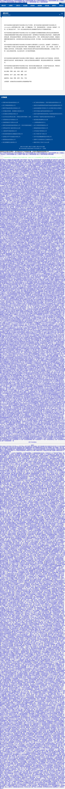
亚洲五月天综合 (16, 168)
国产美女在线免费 (29, 264)
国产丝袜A (18, 689)
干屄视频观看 (46, 652)
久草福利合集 (10, 552)
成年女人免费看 (37, 218)
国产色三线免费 (23, 184)
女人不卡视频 (45, 356)
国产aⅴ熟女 (51, 489)
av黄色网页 (7, 705)
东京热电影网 (7, 383)
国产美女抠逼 (44, 624)
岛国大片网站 (27, 161)
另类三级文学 (59, 495)
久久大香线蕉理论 (39, 203)
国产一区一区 (29, 371)
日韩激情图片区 (30, 374)
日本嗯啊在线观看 (28, 783)
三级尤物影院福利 (5, 363)
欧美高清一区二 (19, 352)
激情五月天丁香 (15, 510)
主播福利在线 (8, 754)
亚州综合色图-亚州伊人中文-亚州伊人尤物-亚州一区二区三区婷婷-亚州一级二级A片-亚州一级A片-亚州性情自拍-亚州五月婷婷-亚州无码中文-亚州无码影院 (32, 434)
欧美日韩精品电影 (49, 499)
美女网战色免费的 (38, 519)
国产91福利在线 (51, 762)
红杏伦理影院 (4, 527)
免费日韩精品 (57, 314)
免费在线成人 (41, 192)
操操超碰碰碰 (39, 255)
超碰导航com (30, 523)
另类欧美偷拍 (6, 751)
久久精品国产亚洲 (9, 508)
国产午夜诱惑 (30, 514)
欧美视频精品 (26, 754)
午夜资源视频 (31, 594)
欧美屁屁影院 (45, 310)
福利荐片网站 (10, 587)
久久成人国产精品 (46, 293)
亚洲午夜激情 (6, 324)
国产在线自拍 (52, 217)
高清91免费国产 (27, 381)
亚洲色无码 (3, 603)
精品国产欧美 (52, 574)
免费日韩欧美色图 (47, 179)
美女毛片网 (59, 743)
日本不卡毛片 (32, 325)
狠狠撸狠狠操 (54, 394)
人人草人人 (14, 659)
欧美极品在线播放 (15, 320)
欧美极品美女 (21, 267)
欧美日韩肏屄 (8, 397)
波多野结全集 (31, 253)
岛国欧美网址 (25, 200)
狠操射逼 (31, 476)
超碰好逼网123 (16, 631)
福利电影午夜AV (37, 381)
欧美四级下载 (17, 420)
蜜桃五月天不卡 (16, 481)
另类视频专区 (56, 785)
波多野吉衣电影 (47, 530)
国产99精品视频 (57, 383)
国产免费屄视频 (10, 423)
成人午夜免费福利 (58, 530)
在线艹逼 (30, 541)
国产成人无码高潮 (33, 160)
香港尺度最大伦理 (5, 616)
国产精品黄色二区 (38, 605)
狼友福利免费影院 (27, 191)
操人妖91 (13, 586)
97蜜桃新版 (58, 665)
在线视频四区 (44, 195)
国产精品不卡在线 (14, 614)
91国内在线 (32, 639)
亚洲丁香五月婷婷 (43, 484)
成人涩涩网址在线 (31, 622)
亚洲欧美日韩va (19, 597)
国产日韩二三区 (45, 252)
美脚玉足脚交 (47, 735)
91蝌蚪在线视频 (49, 233)
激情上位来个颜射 (13, 694)
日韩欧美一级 (42, 622)
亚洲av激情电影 (8, 557)
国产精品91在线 (57, 230)
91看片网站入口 (38, 556)
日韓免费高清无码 (9, 223)
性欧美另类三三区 (46, 715)
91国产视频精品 (14, 173)
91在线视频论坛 (58, 312)
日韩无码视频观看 (58, 734)
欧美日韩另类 (40, 297)
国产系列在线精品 (33, 426)
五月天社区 (22, 678)
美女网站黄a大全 (19, 362)
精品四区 (3, 764)
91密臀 (45, 608)
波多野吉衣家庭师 (9, 670)
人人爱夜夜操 (53, 589)
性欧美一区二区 (5, 538)
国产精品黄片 (39, 210)
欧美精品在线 (32, 259)
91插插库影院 (48, 533)
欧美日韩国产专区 (38, 464)
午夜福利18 (8, 517)
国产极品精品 (38, 378)
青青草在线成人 (47, 572)
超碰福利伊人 (25, 177)
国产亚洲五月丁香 (23, 268)
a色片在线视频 (53, 348)
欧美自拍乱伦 (59, 654)
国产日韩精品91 (35, 356)
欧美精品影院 (58, 180)
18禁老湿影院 (47, 593)
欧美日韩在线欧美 (9, 312)
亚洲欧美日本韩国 (49, 563)
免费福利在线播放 (44, 184)
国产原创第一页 (18, 542)
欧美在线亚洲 (57, 648)
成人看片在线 (53, 426)
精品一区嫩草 (57, 364)
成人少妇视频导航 (11, 196)
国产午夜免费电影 (28, 521)
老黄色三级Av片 (31, 770)
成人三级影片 (60, 708)
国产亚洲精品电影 (53, 259)
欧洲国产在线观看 (47, 420)
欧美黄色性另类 (4, 206)
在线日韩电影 (21, 385)
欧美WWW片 (61, 727)
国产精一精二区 (33, 214)
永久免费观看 (57, 381)
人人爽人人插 (48, 208)
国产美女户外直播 (48, 358)
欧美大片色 (43, 633)
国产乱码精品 (24, 339)
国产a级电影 (25, 515)
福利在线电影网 (47, 705)
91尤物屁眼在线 (11, 468)
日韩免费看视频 (16, 716)
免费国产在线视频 (19, 734)
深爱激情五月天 (35, 564)
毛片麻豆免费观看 (21, 667)
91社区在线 (45, 483)
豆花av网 (31, 549)
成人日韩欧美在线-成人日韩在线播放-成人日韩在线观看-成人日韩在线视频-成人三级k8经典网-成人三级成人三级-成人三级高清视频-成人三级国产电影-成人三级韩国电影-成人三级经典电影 (32, 153)
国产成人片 (28, 774)
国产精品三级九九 (37, 628)
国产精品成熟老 (9, 340)
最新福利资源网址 (53, 240)
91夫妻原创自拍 (33, 222)
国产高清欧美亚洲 (5, 681)
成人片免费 (45, 751)
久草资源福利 (46, 641)
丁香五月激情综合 (12, 354)
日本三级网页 (39, 396)
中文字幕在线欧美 (47, 529)
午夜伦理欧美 (44, 772)
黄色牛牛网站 (42, 169)
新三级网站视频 (58, 317)
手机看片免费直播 (10, 731)
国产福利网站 (48, 424)
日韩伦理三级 (15, 518)
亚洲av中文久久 (24, 164)
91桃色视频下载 (31, 219)
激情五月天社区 (53, 466)
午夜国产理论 (21, 461)
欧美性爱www (11, 753)
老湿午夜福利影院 (13, 392)
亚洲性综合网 (45, 498)
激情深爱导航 (52, 173)
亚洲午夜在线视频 (39, 409)
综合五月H (5, 555)
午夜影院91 (14, 769)
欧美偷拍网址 (51, 475)
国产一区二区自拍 (26, 462)
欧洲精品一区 (20, 423)
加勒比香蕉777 (58, 692)
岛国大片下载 (24, 639)
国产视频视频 (51, 731)
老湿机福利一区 (45, 685)
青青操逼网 (60, 488)
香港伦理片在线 (17, 503)
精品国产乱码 (22, 722)
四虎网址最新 (27, 591)
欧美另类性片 (25, 212)
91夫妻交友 (19, 508)
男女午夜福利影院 (56, 513)
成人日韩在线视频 (6, 519)
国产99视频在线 (53, 229)
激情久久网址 (31, 257)
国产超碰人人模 (17, 183)
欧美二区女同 (4, 392)
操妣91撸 (44, 537)
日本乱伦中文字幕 (48, 658)
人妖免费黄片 (31, 655)
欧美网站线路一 (58, 481)
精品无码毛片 (42, 575)
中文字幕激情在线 (19, 322)
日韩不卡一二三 (38, 625)
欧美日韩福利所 (28, 508)
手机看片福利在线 (9, 544)
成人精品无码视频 (5, 370)
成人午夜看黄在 (14, 408)
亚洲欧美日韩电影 (46, 336)
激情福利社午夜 (17, 179)
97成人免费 (11, 709)
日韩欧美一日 (4, 489)
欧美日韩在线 (8, 553)
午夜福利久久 (60, 667)
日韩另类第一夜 (58, 656)
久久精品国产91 (38, 332)
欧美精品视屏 (22, 278)
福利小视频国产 (35, 666)
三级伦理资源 (56, 223)
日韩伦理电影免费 (37, 485)
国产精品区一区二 (25, 307)
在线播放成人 (22, 405)
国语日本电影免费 (22, 487)
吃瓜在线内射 (36, 351)
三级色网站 (53, 603)
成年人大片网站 (20, 622)
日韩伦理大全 (51, 415)
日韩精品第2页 (32, 370)
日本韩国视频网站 (50, 598)
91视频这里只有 (54, 212)
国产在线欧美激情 (33, 174)
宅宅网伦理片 (20, 719)
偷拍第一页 (29, 727)
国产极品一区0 (55, 728)
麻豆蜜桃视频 (31, 290)
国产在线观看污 (43, 234)
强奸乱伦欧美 (16, 491)
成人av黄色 (8, 787)
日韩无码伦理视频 (19, 238)
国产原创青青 (47, 514)
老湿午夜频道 (60, 709)
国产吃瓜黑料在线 (35, 483)
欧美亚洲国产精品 (22, 359)
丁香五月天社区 (32, 784)
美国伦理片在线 (8, 326)
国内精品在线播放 (12, 248)
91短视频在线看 (13, 231)
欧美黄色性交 (4, 561)
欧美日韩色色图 (20, 742)
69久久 (12, 464)
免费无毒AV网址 (9, 723)
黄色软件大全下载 (12, 278)
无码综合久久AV (10, 719)
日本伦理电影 (18, 301)
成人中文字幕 (25, 692)
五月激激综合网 (5, 651)
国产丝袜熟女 (32, 762)
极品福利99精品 (14, 284)
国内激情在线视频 (15, 293)
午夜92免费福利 (57, 287)
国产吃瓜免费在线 (8, 367)
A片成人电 (33, 617)
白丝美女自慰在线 (17, 601)
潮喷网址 (15, 700)
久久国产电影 (27, 340)
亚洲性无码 (21, 620)
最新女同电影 (22, 682)
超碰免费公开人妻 (34, 392)
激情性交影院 (35, 229)
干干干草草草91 (41, 742)
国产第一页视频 (44, 339)
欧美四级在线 (49, 191)
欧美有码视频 (29, 288)
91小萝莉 (59, 561)
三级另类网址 (10, 636)
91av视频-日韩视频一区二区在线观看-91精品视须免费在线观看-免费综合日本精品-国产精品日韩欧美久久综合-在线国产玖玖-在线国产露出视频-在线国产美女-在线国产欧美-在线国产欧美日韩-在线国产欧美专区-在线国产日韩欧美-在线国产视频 (32, 430)
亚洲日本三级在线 (57, 460)
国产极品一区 (43, 415)
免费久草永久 (57, 298)
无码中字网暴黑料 (37, 314)
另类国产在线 (25, 631)
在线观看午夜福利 (22, 674)
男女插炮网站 (16, 229)
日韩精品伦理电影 (56, 606)
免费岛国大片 (37, 724)
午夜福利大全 (14, 268)
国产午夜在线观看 (13, 411)
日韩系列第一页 (51, 241)
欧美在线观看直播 (12, 348)
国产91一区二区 (42, 637)
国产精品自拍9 (4, 641)
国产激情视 (19, 589)
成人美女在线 (55, 659)
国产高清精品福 (23, 476)
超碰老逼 (25, 624)
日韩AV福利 (36, 663)
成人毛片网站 (10, 579)
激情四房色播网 (21, 210)
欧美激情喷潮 (21, 341)
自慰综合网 (25, 650)
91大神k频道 (13, 690)
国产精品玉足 (34, 650)
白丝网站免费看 (40, 253)
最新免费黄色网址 (36, 401)
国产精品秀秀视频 (11, 267)
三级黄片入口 (43, 187)
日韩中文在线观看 (17, 684)
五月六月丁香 (16, 465)
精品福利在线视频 (36, 648)
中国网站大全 (28, 350)
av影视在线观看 (44, 404)
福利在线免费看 (44, 456)
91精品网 (16, 536)
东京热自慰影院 (23, 317)
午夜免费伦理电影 (25, 229)
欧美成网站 (34, 518)
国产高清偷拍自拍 (35, 651)
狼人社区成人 (23, 284)
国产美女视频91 (13, 211)
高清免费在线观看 (10, 696)
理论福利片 (35, 589)
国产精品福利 (14, 739)
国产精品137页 (26, 484)
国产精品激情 (30, 620)
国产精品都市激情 (21, 227)
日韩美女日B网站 (54, 347)
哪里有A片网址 (11, 704)
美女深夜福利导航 (25, 489)
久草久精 (47, 671)
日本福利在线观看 (39, 618)
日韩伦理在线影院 (50, 322)
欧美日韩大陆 (41, 185)
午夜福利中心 (42, 764)
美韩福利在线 (46, 724)
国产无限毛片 (14, 174)
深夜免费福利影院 (32, 522)
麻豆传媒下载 (8, 375)
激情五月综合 (4, 715)
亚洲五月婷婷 (31, 454)
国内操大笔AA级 (33, 184)
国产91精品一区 (46, 320)
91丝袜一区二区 (5, 511)
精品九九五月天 (21, 219)
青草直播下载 (60, 189)
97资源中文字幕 (45, 394)
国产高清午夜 (15, 417)
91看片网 (40, 617)
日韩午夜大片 (29, 612)
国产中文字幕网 (19, 306)
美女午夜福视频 (20, 595)
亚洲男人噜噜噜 (54, 552)
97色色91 (61, 716)
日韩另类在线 (10, 352)
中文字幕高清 (13, 761)
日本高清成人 (11, 419)
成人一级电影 (38, 703)
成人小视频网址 (5, 548)
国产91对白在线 (42, 240)
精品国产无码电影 (13, 339)
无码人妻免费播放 (21, 522)
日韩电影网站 (54, 498)
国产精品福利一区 (51, 750)
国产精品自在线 (4, 401)
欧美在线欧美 (56, 686)
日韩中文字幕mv (49, 662)
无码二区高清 (16, 593)
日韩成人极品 (27, 358)
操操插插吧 (40, 671)
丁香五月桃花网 (48, 255)
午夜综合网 (25, 617)
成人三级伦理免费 (49, 211)
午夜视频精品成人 (18, 396)
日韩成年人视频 (45, 268)
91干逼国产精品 (22, 556)
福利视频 (10, 703)
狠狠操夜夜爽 (56, 717)
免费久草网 (56, 736)
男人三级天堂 (39, 333)
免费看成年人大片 (35, 274)
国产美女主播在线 (30, 237)
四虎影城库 (30, 534)
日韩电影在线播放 (46, 393)
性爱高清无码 (17, 650)
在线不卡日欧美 (34, 553)
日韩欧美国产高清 (40, 476)
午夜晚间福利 (10, 412)
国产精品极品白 (37, 367)
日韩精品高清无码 (34, 394)
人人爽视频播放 (45, 274)
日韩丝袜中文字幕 (12, 335)
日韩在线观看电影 (5, 692)
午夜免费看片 (29, 322)
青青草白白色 (14, 629)
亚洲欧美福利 (49, 312)
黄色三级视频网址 (26, 198)
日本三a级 (54, 527)
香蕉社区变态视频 (44, 246)
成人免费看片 (13, 527)
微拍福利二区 (57, 191)
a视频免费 (48, 609)
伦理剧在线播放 (40, 189)
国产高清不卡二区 (12, 426)
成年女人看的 (35, 417)
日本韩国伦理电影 (13, 164)
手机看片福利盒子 (25, 705)
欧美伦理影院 (31, 189)
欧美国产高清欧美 (17, 724)
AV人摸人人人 (18, 708)
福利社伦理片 (17, 397)
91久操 (63, 690)
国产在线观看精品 (32, 398)
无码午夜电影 (48, 628)
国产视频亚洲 (10, 488)
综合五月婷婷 (14, 234)
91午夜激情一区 (38, 162)
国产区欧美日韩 (47, 381)
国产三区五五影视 (37, 298)
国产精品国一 (56, 305)
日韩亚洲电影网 (35, 511)
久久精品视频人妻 (17, 383)
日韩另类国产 (24, 160)
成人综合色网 (10, 389)
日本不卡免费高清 (53, 321)
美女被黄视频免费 (26, 546)
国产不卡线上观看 (18, 333)
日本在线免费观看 (5, 541)
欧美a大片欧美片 (23, 354)
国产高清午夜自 (30, 665)
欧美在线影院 (28, 669)
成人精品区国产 (37, 276)
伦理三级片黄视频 (38, 233)
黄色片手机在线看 (50, 385)
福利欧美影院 (14, 336)
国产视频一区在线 (5, 605)
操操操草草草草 (35, 236)
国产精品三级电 (38, 773)
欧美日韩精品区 (27, 383)
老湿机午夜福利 (23, 549)
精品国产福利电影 (37, 215)
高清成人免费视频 (50, 237)
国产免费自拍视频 (44, 527)
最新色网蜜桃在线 (9, 480)
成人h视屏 (33, 555)
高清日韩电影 (15, 343)
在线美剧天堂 (59, 291)
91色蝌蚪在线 (19, 480)
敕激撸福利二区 (10, 253)
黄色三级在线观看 (9, 269)
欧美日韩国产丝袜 (9, 351)
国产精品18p (56, 593)
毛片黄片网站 (15, 370)
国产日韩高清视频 (18, 250)
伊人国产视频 (24, 379)
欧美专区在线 (20, 204)
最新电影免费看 (23, 426)
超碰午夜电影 (38, 579)
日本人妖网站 (31, 210)
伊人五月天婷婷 (23, 747)
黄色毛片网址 (12, 244)
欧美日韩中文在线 (7, 597)
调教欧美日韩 (6, 336)
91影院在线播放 (55, 200)
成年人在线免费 (13, 513)
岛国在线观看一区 (8, 407)
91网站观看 (12, 602)
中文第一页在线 (45, 245)
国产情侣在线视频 (36, 299)
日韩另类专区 (21, 696)
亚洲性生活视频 (36, 614)
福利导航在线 (18, 412)
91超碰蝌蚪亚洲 (9, 749)
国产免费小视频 (10, 660)
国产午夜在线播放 (17, 373)
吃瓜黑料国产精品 (17, 230)
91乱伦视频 (43, 635)
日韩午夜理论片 (20, 579)
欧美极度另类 (44, 716)
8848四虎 (4, 674)
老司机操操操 (57, 179)
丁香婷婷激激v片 (56, 326)
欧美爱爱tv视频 (33, 629)
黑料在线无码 (56, 293)
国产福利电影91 (15, 651)
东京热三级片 (36, 423)
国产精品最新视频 (17, 681)
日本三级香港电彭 (41, 708)
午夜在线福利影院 (47, 670)
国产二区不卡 (8, 732)
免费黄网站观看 (52, 722)
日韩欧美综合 (49, 306)
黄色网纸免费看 (11, 523)
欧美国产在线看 (39, 601)
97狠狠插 (30, 576)
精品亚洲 (27, 670)
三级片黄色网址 (52, 249)
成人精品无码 (40, 709)
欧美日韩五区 (16, 728)
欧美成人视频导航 (10, 556)
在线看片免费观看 (48, 689)
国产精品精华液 (24, 195)
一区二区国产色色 (44, 769)
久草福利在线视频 (34, 413)
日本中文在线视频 (9, 598)
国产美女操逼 (39, 290)
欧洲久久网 (36, 636)
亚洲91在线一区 (31, 557)
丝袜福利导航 (56, 421)
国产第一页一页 (45, 408)
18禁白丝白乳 (16, 530)
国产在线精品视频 (36, 337)
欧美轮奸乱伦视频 (21, 454)
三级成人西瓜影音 (35, 627)
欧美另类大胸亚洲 (55, 331)
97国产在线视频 (46, 551)
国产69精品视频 (16, 274)
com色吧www (27, 540)
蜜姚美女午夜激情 (48, 571)
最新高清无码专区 (23, 475)
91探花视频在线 (6, 393)
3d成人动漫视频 (30, 269)
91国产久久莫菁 (29, 559)
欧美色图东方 (18, 738)
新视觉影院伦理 (29, 180)
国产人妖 (40, 532)
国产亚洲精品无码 (12, 184)
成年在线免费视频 (27, 598)
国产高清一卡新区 (36, 599)
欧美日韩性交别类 (30, 196)
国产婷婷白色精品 (30, 551)
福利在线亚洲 (35, 489)
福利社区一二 (52, 343)
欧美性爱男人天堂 (12, 506)
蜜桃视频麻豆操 (9, 260)
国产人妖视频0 (47, 648)
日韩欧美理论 (24, 707)
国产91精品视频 (38, 267)
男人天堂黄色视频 (8, 350)
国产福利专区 (54, 160)
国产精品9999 (43, 522)
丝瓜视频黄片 (60, 537)
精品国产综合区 (16, 291)
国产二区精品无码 (7, 347)
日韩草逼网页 (34, 542)
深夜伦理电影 (26, 256)
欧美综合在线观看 (32, 309)
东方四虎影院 (8, 355)
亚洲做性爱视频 (21, 366)
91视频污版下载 (21, 189)
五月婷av (58, 570)
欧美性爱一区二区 (57, 424)
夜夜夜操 (61, 602)
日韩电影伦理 (32, 202)
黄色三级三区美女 (53, 195)
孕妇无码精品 (28, 352)
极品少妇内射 (48, 225)
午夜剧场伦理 (51, 779)
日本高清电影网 (8, 632)
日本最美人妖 (16, 295)
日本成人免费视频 (37, 291)
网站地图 (51, 154)
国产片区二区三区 (47, 378)
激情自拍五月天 (16, 363)
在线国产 (23, 779)
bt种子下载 (29, 647)
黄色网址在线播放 (50, 727)
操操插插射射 (21, 523)
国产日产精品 (57, 225)
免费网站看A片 (18, 260)
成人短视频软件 (12, 369)
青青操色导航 (10, 625)
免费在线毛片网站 (56, 218)
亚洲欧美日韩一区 (7, 250)
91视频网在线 (4, 658)
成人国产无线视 (36, 375)
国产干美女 (56, 521)
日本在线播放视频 (34, 747)
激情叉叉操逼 (56, 165)
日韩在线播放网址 (47, 548)
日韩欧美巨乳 (12, 461)
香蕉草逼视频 (12, 727)
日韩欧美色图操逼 (42, 176)
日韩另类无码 (38, 389)
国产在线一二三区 (36, 641)
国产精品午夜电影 (15, 212)
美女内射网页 (49, 303)
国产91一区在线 (37, 329)
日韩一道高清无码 (10, 590)
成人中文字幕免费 (58, 318)
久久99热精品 (54, 674)
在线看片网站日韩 (48, 291)
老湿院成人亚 (11, 280)
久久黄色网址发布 (21, 257)
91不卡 (31, 515)
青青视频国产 (4, 647)
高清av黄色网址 (34, 347)
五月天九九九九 (23, 755)
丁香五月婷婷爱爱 (57, 616)
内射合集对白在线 (9, 241)
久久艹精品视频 (34, 335)
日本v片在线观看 (19, 745)
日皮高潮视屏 (18, 723)
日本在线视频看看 (32, 402)
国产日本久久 (37, 320)
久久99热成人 (25, 526)
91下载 (54, 453)
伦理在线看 (19, 552)
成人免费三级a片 (24, 460)
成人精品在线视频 (55, 612)
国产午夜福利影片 (41, 667)
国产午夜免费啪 (36, 548)
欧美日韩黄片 (31, 278)
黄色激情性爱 (23, 477)
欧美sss (21, 743)
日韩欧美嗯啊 (13, 747)
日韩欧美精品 (60, 288)
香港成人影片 (60, 196)
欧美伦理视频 (4, 379)
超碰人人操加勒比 (5, 198)
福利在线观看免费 (22, 704)
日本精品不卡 (22, 272)
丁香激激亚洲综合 (30, 176)
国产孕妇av (48, 684)
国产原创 (24, 698)
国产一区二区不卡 (53, 382)
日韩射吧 (48, 701)
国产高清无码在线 (44, 265)
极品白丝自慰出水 (33, 231)
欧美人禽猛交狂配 (57, 510)
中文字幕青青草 (28, 538)
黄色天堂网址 (14, 584)
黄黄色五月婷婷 (57, 302)
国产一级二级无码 (46, 578)
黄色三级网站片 (54, 787)
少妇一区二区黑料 (10, 202)
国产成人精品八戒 (18, 621)
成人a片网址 (47, 591)
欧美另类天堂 (60, 400)
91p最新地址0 (42, 632)
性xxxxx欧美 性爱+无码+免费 (42, 613)
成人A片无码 (35, 540)
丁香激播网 (29, 529)
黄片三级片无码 (18, 492)
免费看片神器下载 (30, 597)
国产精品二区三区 (58, 255)
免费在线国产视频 (22, 185)
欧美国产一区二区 (27, 530)
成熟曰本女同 (48, 532)
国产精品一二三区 (55, 248)
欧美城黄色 (50, 461)
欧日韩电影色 (12, 288)
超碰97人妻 (37, 612)
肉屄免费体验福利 (22, 479)
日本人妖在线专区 (52, 504)
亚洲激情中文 (54, 252)
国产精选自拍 (28, 302)
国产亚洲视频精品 (29, 711)
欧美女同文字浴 (59, 407)
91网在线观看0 (46, 460)
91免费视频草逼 (51, 264)
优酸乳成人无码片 (9, 454)
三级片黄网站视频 (50, 377)
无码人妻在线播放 (58, 341)
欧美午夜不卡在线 (47, 627)
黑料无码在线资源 (29, 407)
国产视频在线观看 (33, 339)
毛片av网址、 (21, 647)
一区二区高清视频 (38, 609)
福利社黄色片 (7, 373)
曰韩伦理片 (49, 629)
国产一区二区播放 (55, 408)
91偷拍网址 (39, 561)
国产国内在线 (45, 294)
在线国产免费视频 (15, 206)
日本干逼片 (25, 633)
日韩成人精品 (31, 284)
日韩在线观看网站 (47, 758)
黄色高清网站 (29, 362)
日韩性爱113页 (6, 465)
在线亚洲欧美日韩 (57, 590)
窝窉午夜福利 (20, 280)
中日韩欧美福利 (22, 784)
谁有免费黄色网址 (46, 230)
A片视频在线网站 (19, 242)
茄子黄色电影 (58, 635)
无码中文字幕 (39, 681)
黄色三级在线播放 (28, 183)
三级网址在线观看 (32, 678)
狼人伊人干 (38, 620)
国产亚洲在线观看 (5, 724)
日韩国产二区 (56, 352)
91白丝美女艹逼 (52, 335)
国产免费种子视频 (48, 279)
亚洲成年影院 (45, 674)
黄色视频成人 (43, 647)
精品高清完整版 (54, 379)
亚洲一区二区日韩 (31, 470)
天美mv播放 (23, 502)
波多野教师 (28, 765)
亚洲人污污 (38, 514)
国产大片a (3, 525)
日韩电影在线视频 (42, 639)
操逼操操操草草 (57, 393)
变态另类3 (18, 488)
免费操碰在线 (31, 208)
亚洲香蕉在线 (42, 405)
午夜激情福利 (21, 468)
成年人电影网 (46, 183)
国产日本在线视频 (42, 249)
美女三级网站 (29, 385)
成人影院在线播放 (52, 602)
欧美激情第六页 (19, 407)
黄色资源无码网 (51, 405)
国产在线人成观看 (34, 674)
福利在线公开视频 (45, 174)
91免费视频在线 (53, 564)
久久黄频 (55, 663)
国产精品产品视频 (28, 701)
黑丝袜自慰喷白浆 (5, 631)
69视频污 (49, 622)
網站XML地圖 (24, 146)
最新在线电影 (57, 188)
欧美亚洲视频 (31, 682)
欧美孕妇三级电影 (16, 256)
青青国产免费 (48, 549)
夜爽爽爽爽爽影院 (5, 417)
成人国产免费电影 (58, 646)
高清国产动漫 (6, 784)
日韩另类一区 (24, 553)
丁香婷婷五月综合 (5, 291)
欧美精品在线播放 (34, 348)
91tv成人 (7, 716)
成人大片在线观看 (26, 420)
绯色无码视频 (22, 761)
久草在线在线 (47, 326)
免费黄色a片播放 (53, 325)
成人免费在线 (39, 468)
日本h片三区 (53, 675)
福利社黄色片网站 (18, 188)
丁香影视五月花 (9, 199)
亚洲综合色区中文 (54, 586)
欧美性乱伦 (29, 498)
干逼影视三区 (29, 267)
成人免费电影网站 (46, 584)
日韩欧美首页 (10, 574)
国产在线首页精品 (34, 294)
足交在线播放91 (10, 180)
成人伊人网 (26, 686)
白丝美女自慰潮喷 (15, 252)
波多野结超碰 (8, 188)
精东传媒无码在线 (35, 580)
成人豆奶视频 (16, 517)
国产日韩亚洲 (28, 329)
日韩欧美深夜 (37, 462)
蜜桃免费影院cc (11, 226)
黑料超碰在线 (25, 274)
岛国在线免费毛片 (20, 388)
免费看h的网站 (44, 545)
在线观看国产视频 (5, 265)
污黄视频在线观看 (44, 248)
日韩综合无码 (34, 170)
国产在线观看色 (28, 738)
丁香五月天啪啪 (45, 168)
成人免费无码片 (20, 498)
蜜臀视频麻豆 (40, 597)
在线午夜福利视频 (36, 206)
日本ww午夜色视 (13, 758)
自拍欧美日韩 (44, 229)
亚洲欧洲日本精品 (57, 584)
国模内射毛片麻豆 (41, 665)
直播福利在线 (12, 344)
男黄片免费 (32, 743)
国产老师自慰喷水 (30, 400)
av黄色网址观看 (53, 356)
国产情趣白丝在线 (25, 181)
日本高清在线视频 (43, 379)
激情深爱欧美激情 (50, 288)
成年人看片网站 (39, 560)
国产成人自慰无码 (34, 659)
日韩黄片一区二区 (45, 354)
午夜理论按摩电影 (19, 750)
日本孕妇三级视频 (34, 715)
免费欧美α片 (27, 351)
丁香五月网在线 (49, 260)
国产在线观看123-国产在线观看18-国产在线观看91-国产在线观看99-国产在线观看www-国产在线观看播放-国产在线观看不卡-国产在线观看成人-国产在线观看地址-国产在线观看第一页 (32, 439)
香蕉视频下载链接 (39, 172)
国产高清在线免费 (49, 290)
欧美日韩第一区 (22, 602)
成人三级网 (61, 620)
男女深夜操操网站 (12, 345)
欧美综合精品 (51, 770)
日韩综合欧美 (28, 621)
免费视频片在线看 (8, 362)
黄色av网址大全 (23, 261)
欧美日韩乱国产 (9, 364)
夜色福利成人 (4, 602)
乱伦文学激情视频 (7, 708)
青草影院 (46, 787)
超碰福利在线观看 (43, 313)
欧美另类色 (10, 768)
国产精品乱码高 (19, 364)
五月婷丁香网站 (24, 390)
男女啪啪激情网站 (47, 299)
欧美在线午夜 (15, 546)
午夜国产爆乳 (20, 751)
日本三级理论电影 (45, 397)
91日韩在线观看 (28, 519)
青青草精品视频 (23, 231)
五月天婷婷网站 (48, 210)
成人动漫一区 (28, 276)
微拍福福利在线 (43, 784)
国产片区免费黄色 (31, 760)
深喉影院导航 (29, 332)
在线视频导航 (30, 560)
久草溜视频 (20, 781)
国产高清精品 (42, 282)
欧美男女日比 (28, 367)
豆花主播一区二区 (18, 286)
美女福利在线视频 (45, 161)
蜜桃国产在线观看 (50, 192)
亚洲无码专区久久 (32, 321)
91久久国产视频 (41, 196)
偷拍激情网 (58, 757)
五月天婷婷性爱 (12, 192)
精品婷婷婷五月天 (14, 462)
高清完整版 (32, 739)
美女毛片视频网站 (58, 636)
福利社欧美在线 (35, 408)
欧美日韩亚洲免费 (14, 456)
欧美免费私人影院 (36, 658)
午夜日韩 (15, 541)
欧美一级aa (34, 694)
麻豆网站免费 (6, 730)
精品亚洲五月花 (25, 206)
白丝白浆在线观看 (5, 491)
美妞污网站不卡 (27, 610)
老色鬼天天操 (39, 257)
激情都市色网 (60, 166)
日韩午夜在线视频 (46, 511)
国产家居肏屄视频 (23, 294)
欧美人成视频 (20, 312)
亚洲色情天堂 (52, 231)
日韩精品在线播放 (33, 502)
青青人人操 (15, 564)
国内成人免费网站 (35, 324)
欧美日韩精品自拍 (22, 590)
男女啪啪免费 (49, 301)
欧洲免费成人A (32, 316)
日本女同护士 (17, 200)
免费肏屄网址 (11, 204)
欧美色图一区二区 (59, 614)
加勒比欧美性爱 (55, 183)
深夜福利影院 (32, 411)
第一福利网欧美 (30, 242)
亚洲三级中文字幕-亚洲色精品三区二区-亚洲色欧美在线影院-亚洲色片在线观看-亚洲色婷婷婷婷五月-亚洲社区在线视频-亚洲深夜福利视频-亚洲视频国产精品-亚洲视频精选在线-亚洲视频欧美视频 (32, 437)
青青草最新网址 (29, 312)
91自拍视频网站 (7, 229)
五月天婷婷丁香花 (46, 666)
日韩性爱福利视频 (25, 393)
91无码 (22, 648)
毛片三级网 (39, 454)
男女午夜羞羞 (18, 340)
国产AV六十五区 (48, 314)
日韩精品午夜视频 (47, 580)
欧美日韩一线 (55, 701)
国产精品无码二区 (39, 288)
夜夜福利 (5, 757)
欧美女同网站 (35, 584)
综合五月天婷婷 (28, 663)
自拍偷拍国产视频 (25, 548)
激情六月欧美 (6, 212)
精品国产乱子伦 (19, 697)
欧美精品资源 (24, 382)
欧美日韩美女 (33, 707)
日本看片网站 (14, 567)
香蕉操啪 (3, 479)
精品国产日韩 (40, 743)
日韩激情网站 (23, 187)
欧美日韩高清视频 (42, 173)
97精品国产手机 (15, 570)
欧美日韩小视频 (14, 658)
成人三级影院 (25, 413)
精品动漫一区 (22, 211)
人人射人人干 (13, 572)
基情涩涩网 (25, 483)
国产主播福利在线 (16, 610)
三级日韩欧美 (16, 170)
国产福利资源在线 (28, 162)
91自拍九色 (27, 787)
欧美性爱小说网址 (22, 328)
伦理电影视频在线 (10, 575)
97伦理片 (34, 700)
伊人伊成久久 (19, 670)
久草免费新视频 (20, 500)
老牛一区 (42, 494)
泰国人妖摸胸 (17, 347)
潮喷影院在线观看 (54, 222)
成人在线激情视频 (35, 692)
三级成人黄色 (4, 712)
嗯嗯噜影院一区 (36, 481)
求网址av (10, 583)
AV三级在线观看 (29, 326)
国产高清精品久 (38, 746)
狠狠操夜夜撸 (36, 165)
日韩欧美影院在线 (13, 502)
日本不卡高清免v (5, 701)
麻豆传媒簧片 (20, 637)
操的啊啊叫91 (17, 754)
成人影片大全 (48, 257)
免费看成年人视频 (8, 652)
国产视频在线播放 (6, 679)
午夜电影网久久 (49, 696)
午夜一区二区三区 (47, 318)
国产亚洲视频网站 (34, 354)
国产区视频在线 (25, 337)
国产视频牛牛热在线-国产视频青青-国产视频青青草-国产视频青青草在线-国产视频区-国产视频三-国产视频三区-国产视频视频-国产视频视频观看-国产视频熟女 (32, 448)
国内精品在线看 (5, 464)
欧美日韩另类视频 (32, 272)
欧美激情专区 (34, 728)
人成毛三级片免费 (19, 172)
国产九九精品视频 (47, 462)
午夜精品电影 (26, 458)
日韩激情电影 (11, 637)
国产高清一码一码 (45, 686)
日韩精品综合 (44, 673)
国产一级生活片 (26, 614)
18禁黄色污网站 (54, 313)
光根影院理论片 (14, 489)
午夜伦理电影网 (8, 773)
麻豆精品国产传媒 (24, 641)
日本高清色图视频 (53, 647)
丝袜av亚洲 (28, 781)
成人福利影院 (31, 419)
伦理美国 (24, 517)
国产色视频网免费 (26, 218)
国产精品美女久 (31, 217)
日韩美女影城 (61, 369)
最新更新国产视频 (14, 698)
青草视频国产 (47, 579)
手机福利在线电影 (28, 492)
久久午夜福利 (38, 179)
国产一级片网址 (42, 698)
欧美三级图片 (18, 162)
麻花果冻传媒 (36, 161)
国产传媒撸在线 (48, 188)
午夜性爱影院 (15, 705)
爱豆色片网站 (30, 720)
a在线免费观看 (54, 631)
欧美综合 (51, 640)
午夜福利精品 (39, 499)
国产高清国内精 (25, 717)
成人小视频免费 (23, 506)
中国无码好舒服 (18, 732)
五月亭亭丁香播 (13, 222)
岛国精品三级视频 (22, 259)
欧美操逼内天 (30, 563)
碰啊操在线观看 (31, 753)
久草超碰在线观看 (32, 234)
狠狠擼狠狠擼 (35, 473)
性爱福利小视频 (39, 523)
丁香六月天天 (57, 411)
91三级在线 (59, 427)
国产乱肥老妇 (31, 271)
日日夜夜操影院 (49, 768)
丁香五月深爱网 (31, 227)
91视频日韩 (56, 468)
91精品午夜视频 (42, 753)
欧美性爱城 (5, 682)
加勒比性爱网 (55, 199)
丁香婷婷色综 (21, 529)
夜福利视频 (51, 495)
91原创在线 (53, 746)
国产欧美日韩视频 (25, 408)
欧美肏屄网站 (36, 263)
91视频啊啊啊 (58, 565)
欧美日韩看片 (25, 494)
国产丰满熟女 (37, 355)
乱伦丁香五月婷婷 (23, 457)
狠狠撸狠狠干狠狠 (50, 283)
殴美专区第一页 (41, 654)
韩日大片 (43, 688)
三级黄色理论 (46, 726)
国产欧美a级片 (49, 180)
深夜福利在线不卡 (30, 341)
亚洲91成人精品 (37, 279)
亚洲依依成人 (16, 679)
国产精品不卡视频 (5, 160)
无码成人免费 (21, 409)
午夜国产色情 (19, 656)
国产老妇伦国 (24, 772)
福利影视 (6, 460)
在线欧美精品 (35, 193)
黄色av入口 (25, 496)
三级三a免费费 (57, 705)
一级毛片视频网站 (12, 405)
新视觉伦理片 (42, 207)
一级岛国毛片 (59, 271)
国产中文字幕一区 (31, 575)
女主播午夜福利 (45, 747)
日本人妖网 (60, 525)
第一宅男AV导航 (28, 601)
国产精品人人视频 (10, 781)
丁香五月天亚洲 (52, 764)
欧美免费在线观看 (17, 283)
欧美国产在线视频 (18, 287)
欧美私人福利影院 (25, 295)
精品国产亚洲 (56, 419)
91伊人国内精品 (48, 766)
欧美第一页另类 (4, 272)
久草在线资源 (45, 612)
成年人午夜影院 (5, 545)
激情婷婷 (35, 552)
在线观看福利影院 (40, 407)
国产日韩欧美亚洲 (33, 382)
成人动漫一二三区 (7, 774)
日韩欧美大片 (42, 487)
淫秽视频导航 (60, 760)
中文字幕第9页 (28, 355)
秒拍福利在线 (24, 343)
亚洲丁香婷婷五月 (53, 328)
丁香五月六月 (48, 302)
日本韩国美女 (48, 419)
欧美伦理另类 (59, 640)
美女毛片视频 (22, 466)
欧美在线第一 (4, 244)
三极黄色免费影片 (45, 540)
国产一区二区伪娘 (57, 324)
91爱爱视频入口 (19, 350)
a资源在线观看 (18, 559)
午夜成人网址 (22, 217)
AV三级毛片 (29, 500)
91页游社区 (22, 525)
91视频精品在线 (58, 279)
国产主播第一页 (4, 252)
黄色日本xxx (44, 457)
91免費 (21, 565)
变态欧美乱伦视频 (41, 495)
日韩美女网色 (51, 594)
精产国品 (6, 776)
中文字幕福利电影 (18, 386)
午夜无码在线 (60, 678)
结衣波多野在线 (6, 170)
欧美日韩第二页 (38, 223)
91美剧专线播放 (16, 777)
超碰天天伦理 (47, 510)
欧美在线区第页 (58, 358)
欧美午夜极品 (60, 283)
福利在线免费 (9, 415)
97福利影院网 (60, 563)
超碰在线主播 (22, 321)
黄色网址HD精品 (27, 279)
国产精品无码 (49, 280)
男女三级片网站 (21, 693)
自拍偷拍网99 (33, 544)
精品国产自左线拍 (35, 221)
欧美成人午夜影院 (51, 507)
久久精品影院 (12, 736)
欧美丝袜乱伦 (29, 409)
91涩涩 (53, 724)
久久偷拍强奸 (39, 211)
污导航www (16, 671)
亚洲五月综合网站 (32, 344)
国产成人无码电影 (37, 787)
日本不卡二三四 (56, 660)
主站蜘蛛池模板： (5, 453)
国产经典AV (43, 475)
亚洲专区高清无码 (54, 555)
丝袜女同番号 (8, 161)
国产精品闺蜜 (6, 473)
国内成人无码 (52, 261)
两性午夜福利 (18, 521)
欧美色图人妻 (7, 484)
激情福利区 (40, 533)
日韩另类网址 (21, 760)
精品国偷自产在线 (35, 336)
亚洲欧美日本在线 (29, 708)
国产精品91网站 (23, 513)
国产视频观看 (38, 608)
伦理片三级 (43, 489)
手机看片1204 (40, 507)
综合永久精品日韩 (46, 352)
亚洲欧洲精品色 (6, 283)
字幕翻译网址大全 (39, 322)
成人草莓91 (42, 542)
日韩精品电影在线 (5, 305)
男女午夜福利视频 (28, 301)
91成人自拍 (48, 521)
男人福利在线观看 (22, 673)
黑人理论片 (36, 545)
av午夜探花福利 (45, 553)
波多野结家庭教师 (5, 168)
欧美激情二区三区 (44, 417)
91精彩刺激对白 (16, 198)
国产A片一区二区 (29, 306)
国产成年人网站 (18, 499)
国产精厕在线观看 (32, 282)
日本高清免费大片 (59, 723)
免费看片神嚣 (57, 203)
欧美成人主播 (18, 644)
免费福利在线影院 (28, 179)
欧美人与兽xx (54, 703)
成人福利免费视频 (22, 713)
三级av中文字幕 (48, 298)
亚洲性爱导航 (55, 780)
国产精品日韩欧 (59, 618)
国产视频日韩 (36, 751)
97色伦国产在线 (9, 427)
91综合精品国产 (12, 237)
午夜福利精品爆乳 (47, 565)
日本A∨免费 (18, 773)
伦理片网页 (16, 662)
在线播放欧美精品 (32, 527)
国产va (36, 576)
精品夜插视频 (34, 415)
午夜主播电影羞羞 (42, 217)
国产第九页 (60, 502)
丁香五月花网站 (34, 212)
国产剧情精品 (23, 739)
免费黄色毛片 (32, 360)
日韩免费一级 (41, 411)
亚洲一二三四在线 (29, 364)
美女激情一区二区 (13, 307)
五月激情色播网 (52, 620)
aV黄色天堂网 (42, 731)
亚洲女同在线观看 (39, 260)
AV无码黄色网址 (43, 321)
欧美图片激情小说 (50, 400)
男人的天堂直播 (15, 511)
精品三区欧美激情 (30, 582)
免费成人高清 (17, 314)
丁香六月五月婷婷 (39, 738)
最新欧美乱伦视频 (37, 302)
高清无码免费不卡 (14, 688)
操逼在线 (3, 551)
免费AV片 (60, 741)
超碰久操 (48, 738)
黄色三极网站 (29, 203)
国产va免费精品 (27, 230)
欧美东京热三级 (59, 260)
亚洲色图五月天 (58, 226)
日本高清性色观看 (57, 215)
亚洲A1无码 (43, 677)
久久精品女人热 (53, 707)
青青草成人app (24, 603)
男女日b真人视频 (22, 244)
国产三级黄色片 (16, 265)
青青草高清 (36, 621)
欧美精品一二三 (51, 196)
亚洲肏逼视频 (51, 760)
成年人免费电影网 (12, 475)
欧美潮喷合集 (21, 288)
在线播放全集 (32, 369)
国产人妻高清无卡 (11, 303)
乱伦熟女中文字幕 (47, 206)
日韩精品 (18, 636)
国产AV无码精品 (7, 295)
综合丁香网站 (28, 165)
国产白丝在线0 (41, 369)
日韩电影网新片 (42, 470)
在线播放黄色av (12, 328)
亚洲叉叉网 (3, 583)
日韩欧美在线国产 (59, 548)
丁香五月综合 (33, 390)
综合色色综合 (4, 526)
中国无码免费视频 (34, 624)
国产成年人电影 (48, 238)
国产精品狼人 (27, 375)
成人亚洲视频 (12, 259)
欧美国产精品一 (22, 309)
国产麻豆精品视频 (16, 473)
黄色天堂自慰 (45, 413)
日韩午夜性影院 (9, 675)
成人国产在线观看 (30, 574)
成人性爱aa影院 (19, 264)
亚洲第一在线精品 (10, 529)
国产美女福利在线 (8, 238)
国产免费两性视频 (48, 480)
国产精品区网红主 (8, 172)
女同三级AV (60, 598)
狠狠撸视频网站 (48, 162)
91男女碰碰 (24, 570)
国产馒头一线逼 (20, 665)
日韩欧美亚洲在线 (5, 624)
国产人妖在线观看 (27, 320)
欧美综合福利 (29, 172)
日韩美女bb (48, 605)
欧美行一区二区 (9, 381)
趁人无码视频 (49, 203)
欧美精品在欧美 (53, 639)
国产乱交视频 (55, 500)
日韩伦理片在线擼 (7, 644)
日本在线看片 (28, 298)
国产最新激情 (49, 317)
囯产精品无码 (45, 198)
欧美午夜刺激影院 (16, 701)
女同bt (41, 541)
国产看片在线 (40, 582)
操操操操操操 (19, 358)
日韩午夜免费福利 (24, 700)
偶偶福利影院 (25, 651)
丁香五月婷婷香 (33, 379)
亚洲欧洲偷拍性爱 (47, 614)
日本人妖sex (35, 458)
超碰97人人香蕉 (9, 203)
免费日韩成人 (32, 755)
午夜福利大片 (22, 249)
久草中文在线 (14, 272)
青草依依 (22, 563)
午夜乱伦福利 (7, 230)
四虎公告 (34, 484)
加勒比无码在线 (52, 176)
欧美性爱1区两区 (57, 336)
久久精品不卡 (22, 208)
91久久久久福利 (39, 204)
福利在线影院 (57, 697)
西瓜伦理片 (12, 647)
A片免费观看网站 (34, 716)
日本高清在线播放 (54, 404)
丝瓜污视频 (45, 651)
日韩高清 (26, 780)
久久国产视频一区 (13, 390)
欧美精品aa (24, 716)
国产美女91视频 (11, 514)
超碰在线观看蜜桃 (5, 633)
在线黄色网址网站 (19, 646)
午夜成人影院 (20, 351)
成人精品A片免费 (54, 263)
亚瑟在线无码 (49, 411)
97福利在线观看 (50, 570)
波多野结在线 (21, 297)
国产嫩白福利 (4, 290)
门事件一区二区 (60, 244)
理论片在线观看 (5, 570)
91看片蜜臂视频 (51, 503)
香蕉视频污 (45, 675)
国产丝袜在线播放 (39, 750)
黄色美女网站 (57, 766)
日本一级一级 (22, 541)
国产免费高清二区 (10, 770)
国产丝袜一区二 (26, 599)
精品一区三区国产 (43, 344)
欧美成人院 (41, 525)
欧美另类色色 (33, 532)
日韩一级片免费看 (14, 515)
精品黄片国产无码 (6, 530)
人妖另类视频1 (16, 618)
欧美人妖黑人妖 (59, 409)
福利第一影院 (52, 739)
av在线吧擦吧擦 (24, 221)
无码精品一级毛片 (27, 233)
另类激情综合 (60, 264)
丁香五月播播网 (32, 731)
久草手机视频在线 (34, 780)
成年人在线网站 (35, 245)
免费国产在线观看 (44, 309)
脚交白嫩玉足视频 (7, 233)
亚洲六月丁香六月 (23, 690)
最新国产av (59, 679)
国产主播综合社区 (36, 631)
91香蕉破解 (55, 595)
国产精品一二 (39, 278)
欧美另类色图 (20, 586)
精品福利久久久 (40, 250)
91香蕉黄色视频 (19, 165)
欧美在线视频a (11, 402)
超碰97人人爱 (51, 587)
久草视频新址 (39, 424)
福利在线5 (9, 662)
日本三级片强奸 (29, 749)
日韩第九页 (46, 655)
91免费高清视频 (25, 265)
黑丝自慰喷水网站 (39, 312)
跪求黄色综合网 (25, 730)
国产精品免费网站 (16, 279)
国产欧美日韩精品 (9, 500)
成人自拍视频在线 (21, 424)
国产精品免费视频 (15, 421)
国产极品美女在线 (12, 313)
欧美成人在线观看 (50, 597)
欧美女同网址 (55, 367)
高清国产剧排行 (8, 780)
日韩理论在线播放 (47, 692)
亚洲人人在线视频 (26, 363)
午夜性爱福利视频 (34, 268)
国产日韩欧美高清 (57, 329)
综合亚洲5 (11, 745)
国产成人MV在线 (11, 400)
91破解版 (52, 506)
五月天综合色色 (26, 314)
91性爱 (29, 785)
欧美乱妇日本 (12, 371)
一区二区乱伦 (26, 481)
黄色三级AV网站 (13, 317)
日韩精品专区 (22, 527)
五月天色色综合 (41, 227)
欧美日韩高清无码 (34, 168)
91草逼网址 (60, 523)
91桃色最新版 (37, 530)
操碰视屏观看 (27, 412)
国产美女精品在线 (42, 275)
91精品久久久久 (54, 472)
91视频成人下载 (58, 280)
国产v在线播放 (46, 367)
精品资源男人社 (19, 276)
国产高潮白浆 (31, 424)
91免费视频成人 (10, 424)
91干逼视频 (43, 564)
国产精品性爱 (33, 506)
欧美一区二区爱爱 (32, 693)
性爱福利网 (14, 565)
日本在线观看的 (32, 517)
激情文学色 (59, 454)
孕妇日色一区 (53, 339)
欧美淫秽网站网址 (56, 340)
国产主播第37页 (14, 401)
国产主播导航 (33, 207)
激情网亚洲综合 (46, 307)
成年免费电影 (37, 765)
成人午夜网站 (7, 218)
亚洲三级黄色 (47, 595)
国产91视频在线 (12, 297)
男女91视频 (28, 485)
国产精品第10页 (53, 193)
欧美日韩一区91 (19, 495)
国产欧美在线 (6, 565)
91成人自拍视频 (16, 245)
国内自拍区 (48, 508)
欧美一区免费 (57, 299)
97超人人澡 (29, 472)
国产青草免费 (4, 371)
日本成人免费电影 (52, 761)
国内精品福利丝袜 (50, 253)
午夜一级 (13, 470)
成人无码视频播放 (27, 689)
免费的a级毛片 (8, 314)
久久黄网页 (25, 679)
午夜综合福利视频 (37, 546)
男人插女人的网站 (45, 373)
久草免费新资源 (6, 193)
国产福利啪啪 (18, 675)
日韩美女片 (16, 553)
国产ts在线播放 (17, 233)
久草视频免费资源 (7, 333)
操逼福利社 (23, 536)
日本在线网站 (41, 700)
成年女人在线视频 (38, 669)
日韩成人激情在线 (16, 617)
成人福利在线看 (49, 485)
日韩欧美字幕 (21, 472)
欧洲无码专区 (13, 549)
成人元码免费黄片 (46, 421)
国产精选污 (61, 633)
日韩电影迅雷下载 (54, 690)
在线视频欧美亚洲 (53, 398)
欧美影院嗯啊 (57, 162)
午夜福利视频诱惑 (10, 673)
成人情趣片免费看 (32, 313)
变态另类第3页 (10, 225)
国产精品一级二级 (30, 709)
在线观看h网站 (31, 698)
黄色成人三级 (60, 489)
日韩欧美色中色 (31, 377)
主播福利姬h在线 (9, 537)
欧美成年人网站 (56, 161)
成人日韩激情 (12, 332)
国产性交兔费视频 (49, 362)
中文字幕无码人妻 (31, 632)
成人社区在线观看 (56, 476)
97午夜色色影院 (58, 627)
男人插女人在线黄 (50, 427)
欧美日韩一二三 (23, 174)
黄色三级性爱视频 (28, 378)
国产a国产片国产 (56, 373)
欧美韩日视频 (60, 172)
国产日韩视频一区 (56, 747)
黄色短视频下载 (17, 519)
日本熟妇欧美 (44, 640)
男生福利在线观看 (43, 177)
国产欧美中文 (35, 688)
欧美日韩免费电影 (13, 299)
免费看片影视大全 (29, 427)
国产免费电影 (43, 164)
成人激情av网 (13, 755)
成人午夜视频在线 (14, 560)
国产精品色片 (49, 364)
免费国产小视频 (37, 420)
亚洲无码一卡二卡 (35, 606)
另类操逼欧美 (13, 620)
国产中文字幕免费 (5, 728)
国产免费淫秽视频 (13, 379)
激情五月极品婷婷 (36, 766)
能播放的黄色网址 (30, 507)
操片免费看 (14, 476)
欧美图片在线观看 (11, 210)
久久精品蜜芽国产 (50, 755)
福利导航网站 (20, 298)
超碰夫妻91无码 (12, 166)
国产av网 (50, 635)
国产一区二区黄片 (25, 658)
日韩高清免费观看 (50, 669)
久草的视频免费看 (22, 246)
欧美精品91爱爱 (27, 773)
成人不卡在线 (45, 621)
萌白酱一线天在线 (37, 350)
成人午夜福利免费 (12, 360)
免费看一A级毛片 (57, 568)
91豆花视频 (3, 709)
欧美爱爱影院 (43, 231)
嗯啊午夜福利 (4, 208)
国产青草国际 (32, 166)
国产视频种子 (38, 515)
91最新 (23, 560)
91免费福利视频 (57, 221)
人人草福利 (17, 703)
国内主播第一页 (24, 392)
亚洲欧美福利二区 (35, 726)
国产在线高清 (55, 423)
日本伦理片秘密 (25, 555)
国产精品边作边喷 (21, 398)
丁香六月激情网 (49, 464)
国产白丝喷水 (41, 345)
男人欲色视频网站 (28, 283)
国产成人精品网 (26, 593)
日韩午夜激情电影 (54, 413)
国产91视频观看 (34, 195)
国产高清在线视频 (39, 283)
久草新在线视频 (51, 783)
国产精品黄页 (59, 689)
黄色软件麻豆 (7, 274)
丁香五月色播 (38, 595)
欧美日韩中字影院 (38, 727)
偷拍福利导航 (56, 269)
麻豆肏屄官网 (10, 264)
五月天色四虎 (44, 193)
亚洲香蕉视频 (28, 386)
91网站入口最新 (31, 736)
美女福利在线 (32, 185)
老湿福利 (30, 746)
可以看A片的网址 (13, 187)
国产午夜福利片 (19, 367)
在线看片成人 (48, 215)
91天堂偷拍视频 (20, 269)
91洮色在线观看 (40, 364)
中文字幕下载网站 (12, 325)
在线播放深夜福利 (11, 409)
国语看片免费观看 (13, 404)
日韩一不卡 (46, 703)
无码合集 (44, 741)
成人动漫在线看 (29, 223)
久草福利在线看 (10, 576)
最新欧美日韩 (60, 492)
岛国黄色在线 (55, 726)
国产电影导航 (52, 693)
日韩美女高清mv (44, 212)
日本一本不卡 (33, 603)
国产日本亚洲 (43, 382)
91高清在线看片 (15, 221)
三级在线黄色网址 (31, 525)
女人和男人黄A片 (36, 307)
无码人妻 (56, 462)
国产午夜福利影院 (58, 617)
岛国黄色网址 (8, 179)
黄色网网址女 (21, 575)
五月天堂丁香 (52, 677)
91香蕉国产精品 (43, 402)
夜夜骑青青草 (24, 404)
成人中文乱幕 (18, 199)
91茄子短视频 (40, 660)
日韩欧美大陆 (33, 487)
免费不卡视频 (35, 265)
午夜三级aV (28, 719)
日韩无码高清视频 (52, 713)
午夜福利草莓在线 (5, 564)
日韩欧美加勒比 (36, 416)
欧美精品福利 (53, 392)
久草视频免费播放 (14, 561)
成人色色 (12, 591)
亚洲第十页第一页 (22, 166)
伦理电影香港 (8, 396)
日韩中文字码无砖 (29, 255)
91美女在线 (30, 602)
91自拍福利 (6, 648)
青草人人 (9, 650)
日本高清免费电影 (22, 635)
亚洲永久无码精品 (15, 741)
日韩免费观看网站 (12, 294)
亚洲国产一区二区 (9, 622)
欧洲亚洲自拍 (21, 275)
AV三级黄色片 (4, 628)
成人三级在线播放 (58, 303)
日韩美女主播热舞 (23, 580)
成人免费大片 (48, 269)
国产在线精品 (34, 456)
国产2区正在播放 (22, 271)
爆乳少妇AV (19, 464)
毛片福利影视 (20, 223)
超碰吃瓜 (54, 671)
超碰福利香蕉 (37, 568)
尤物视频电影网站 (18, 329)
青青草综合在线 (55, 245)
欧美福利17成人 (10, 302)
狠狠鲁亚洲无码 (16, 218)
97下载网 (13, 487)
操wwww (59, 693)
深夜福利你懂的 (59, 720)
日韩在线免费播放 (29, 250)
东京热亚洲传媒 (41, 557)
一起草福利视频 (60, 571)
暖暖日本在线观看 (40, 587)
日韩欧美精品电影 (41, 261)
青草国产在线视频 (32, 466)
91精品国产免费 (23, 659)
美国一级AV (49, 656)
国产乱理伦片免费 (58, 622)
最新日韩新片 (56, 208)
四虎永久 (47, 746)
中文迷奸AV (29, 750)
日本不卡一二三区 (40, 749)
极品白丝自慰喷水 (12, 394)
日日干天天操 (41, 316)
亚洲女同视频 (30, 745)
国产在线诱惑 (49, 250)
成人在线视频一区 (33, 187)
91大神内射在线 (16, 305)
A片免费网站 (52, 537)
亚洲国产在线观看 (22, 504)
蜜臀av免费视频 (32, 169)
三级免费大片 (38, 689)
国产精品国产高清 (53, 275)
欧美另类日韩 (50, 207)
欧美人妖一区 (55, 641)
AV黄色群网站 (27, 453)
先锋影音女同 (17, 416)
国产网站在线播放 (29, 241)
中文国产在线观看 (40, 602)
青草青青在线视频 (11, 246)
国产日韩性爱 (19, 225)
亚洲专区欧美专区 (49, 679)
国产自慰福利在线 (9, 589)
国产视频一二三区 (12, 316)
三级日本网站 (51, 244)
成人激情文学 (39, 696)
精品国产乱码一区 (26, 331)
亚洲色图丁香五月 (40, 757)
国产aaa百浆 (40, 643)
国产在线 (22, 720)
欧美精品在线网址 (22, 169)
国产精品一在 (36, 383)
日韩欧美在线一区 (38, 362)
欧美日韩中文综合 (15, 331)
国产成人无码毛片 (7, 536)
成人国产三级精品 (19, 203)
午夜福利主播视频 (20, 537)
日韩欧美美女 (57, 684)
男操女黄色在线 (29, 280)
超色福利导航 (10, 301)
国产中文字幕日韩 (47, 416)
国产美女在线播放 (56, 397)
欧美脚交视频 (47, 781)
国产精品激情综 (26, 397)
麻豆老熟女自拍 (11, 713)
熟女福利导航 (23, 629)
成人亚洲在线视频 (37, 295)
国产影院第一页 (23, 578)
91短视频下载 (11, 693)
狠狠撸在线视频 (47, 329)
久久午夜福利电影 (22, 226)
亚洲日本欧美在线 (55, 517)
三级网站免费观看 (23, 685)
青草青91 (33, 671)
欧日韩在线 (3, 533)
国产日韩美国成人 (5, 279)
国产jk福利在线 (11, 271)
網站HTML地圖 (41, 146)
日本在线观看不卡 (43, 272)
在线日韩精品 (12, 533)
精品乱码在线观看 (18, 215)
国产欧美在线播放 (56, 256)
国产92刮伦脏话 (5, 663)
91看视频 (52, 515)
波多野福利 (33, 496)
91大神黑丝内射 (41, 202)
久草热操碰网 (24, 616)
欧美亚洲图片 (57, 295)
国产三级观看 (32, 328)
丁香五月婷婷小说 (5, 318)
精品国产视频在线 (7, 734)
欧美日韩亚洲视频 (7, 215)
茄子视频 (43, 504)
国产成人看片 (19, 709)
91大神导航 (40, 755)
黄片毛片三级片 (36, 565)
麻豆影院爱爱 (38, 732)
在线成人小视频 (8, 386)
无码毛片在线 (57, 337)
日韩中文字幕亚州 (39, 280)
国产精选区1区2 (25, 671)
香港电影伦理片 (51, 169)
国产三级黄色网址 (11, 385)
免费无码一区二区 (31, 586)
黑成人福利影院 (58, 297)
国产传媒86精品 (9, 665)
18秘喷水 (7, 639)
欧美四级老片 (58, 316)
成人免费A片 (18, 783)
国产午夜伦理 (28, 215)
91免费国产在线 (59, 390)
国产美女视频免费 (42, 325)
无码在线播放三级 (9, 458)
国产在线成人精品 (18, 255)
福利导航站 (40, 679)
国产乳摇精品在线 (58, 560)
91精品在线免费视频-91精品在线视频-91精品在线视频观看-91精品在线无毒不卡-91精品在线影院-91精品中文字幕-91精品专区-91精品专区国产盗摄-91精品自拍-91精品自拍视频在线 (32, 450)
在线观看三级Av (44, 502)
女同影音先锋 (51, 492)
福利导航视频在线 (7, 686)
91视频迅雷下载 (55, 246)
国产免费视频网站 (43, 222)
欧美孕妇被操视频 (41, 488)
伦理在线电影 (36, 252)
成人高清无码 (33, 240)
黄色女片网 (22, 655)
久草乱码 (31, 479)
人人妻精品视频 (41, 166)
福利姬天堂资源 (49, 711)
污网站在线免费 (50, 519)
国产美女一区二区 (21, 402)
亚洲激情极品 (60, 518)
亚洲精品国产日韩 (49, 561)
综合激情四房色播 (40, 745)
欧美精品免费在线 (9, 640)
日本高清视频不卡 (53, 360)
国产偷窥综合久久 (39, 191)
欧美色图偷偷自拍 (45, 616)
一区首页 (46, 515)
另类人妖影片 (40, 400)
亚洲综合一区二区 (50, 371)
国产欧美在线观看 (29, 333)
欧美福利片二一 (19, 583)
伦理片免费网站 (5, 582)
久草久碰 (52, 621)
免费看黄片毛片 (35, 685)
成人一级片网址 (8, 200)
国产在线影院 (21, 196)
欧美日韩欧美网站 (17, 378)
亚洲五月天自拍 (25, 518)
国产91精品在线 (28, 732)
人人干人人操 (31, 667)
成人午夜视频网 (55, 363)
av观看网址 (16, 772)
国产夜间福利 (25, 491)
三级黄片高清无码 (39, 503)
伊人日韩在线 (15, 779)
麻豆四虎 (24, 561)
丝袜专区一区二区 (28, 684)
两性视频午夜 (4, 599)
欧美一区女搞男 (54, 484)
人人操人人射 (60, 546)
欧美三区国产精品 (57, 477)
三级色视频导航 (44, 347)
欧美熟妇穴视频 (57, 628)
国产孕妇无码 (35, 181)
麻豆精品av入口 (21, 282)
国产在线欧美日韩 (5, 343)
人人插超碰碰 (19, 660)
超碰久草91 (3, 635)
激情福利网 (30, 757)
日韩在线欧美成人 (5, 711)
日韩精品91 (19, 591)
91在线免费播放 (22, 746)
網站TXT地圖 (32, 146)
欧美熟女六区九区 (58, 416)
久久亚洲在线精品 (40, 264)
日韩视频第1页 (13, 655)
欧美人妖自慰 (9, 738)
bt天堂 (48, 476)
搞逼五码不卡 (44, 730)
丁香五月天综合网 (10, 472)
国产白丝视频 (31, 244)
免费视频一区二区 (58, 355)
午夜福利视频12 (37, 331)
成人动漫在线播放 (43, 506)
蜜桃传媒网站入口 (53, 784)
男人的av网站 (4, 689)
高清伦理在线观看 (48, 732)
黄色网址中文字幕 (56, 320)
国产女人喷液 (33, 317)
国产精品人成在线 (39, 656)
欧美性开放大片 (39, 306)
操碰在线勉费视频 (22, 202)
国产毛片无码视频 (49, 546)
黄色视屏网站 (38, 472)
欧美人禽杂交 (27, 677)
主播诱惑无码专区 (27, 741)
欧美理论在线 (36, 675)
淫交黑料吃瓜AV (47, 401)
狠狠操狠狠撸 (56, 551)
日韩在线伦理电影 (25, 584)
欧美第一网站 (14, 217)
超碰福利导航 (4, 560)
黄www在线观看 (34, 772)
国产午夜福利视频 (18, 263)
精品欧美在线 (48, 223)
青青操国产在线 (29, 583)
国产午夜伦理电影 (41, 739)
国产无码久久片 (36, 393)
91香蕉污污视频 (50, 409)
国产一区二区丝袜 (45, 236)
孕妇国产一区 (52, 741)
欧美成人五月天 (44, 426)
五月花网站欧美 (37, 363)
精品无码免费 (49, 297)
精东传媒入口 (50, 700)
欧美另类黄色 (60, 343)
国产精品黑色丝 (4, 408)
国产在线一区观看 (41, 574)
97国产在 (28, 648)
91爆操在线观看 (25, 245)
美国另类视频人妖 (26, 252)
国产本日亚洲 (27, 552)
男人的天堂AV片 (32, 722)
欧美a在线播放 (8, 236)
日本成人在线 (48, 541)
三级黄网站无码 (13, 457)
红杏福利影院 (27, 373)
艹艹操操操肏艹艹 (52, 749)
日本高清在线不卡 (21, 576)
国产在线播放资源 (29, 286)
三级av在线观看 (40, 720)
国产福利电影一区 (8, 165)
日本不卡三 (28, 751)
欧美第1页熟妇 (35, 412)
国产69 (34, 776)
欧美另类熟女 (21, 192)
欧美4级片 (61, 603)
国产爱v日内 (4, 532)
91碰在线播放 (4, 717)
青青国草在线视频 (23, 248)
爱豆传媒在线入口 (30, 495)
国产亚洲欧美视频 (54, 751)
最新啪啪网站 (44, 589)
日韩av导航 (3, 637)
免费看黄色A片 (35, 256)
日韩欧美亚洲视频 (23, 240)
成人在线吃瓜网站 (53, 234)
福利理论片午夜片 (5, 256)
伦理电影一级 (20, 400)
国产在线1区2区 (51, 227)
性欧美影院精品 (49, 643)
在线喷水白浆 (15, 648)
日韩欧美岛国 (58, 485)
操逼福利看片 (46, 218)
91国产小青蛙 (51, 557)
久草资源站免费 (38, 538)
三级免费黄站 (44, 610)
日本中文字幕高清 (23, 335)
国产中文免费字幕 (33, 404)
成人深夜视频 (25, 627)
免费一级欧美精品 (5, 191)
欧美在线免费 (21, 237)
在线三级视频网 (25, 293)
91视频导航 (51, 665)
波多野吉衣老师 (38, 768)
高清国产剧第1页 (56, 174)
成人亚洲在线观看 (45, 340)
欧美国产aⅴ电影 (51, 214)
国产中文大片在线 (19, 176)
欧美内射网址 (4, 359)
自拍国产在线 (50, 688)
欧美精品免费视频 (47, 723)
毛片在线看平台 (16, 193)
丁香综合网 (8, 492)
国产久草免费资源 (14, 627)
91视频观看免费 (59, 290)
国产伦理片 (42, 678)
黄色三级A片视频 (54, 351)
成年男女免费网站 (58, 378)
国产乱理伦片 (56, 605)
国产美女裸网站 (52, 366)
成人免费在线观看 (5, 245)
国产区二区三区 (24, 207)
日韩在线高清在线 (58, 632)
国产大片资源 (41, 341)
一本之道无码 (14, 324)
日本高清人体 (46, 606)
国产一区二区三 (35, 633)
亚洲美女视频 (10, 176)
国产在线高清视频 (44, 160)
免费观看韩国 (4, 344)
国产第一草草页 (14, 207)
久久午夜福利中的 (49, 454)
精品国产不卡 (21, 374)
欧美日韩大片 (10, 609)
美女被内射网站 (43, 690)
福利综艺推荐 (29, 625)
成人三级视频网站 (7, 255)
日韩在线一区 (32, 173)
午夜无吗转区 (30, 696)
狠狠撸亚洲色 (55, 236)
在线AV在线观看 (5, 659)
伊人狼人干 (58, 515)
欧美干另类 (42, 650)
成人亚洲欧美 (53, 730)
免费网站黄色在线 (58, 549)
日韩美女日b (59, 688)
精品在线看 (11, 594)
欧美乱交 (56, 541)
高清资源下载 (8, 420)
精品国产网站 (40, 226)
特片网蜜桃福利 (13, 208)
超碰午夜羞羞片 (7, 700)
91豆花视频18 (38, 529)
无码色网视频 (40, 570)
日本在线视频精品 (16, 735)
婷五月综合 (52, 704)
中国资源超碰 (18, 677)
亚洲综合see (29, 579)
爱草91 (38, 551)
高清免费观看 (50, 390)
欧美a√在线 (7, 518)
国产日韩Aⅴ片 (25, 511)
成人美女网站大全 (11, 185)
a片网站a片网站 (40, 427)
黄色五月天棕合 (37, 705)
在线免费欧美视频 (34, 673)
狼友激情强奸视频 (12, 525)
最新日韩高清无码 (58, 250)
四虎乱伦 (36, 647)
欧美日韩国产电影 (35, 652)
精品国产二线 (12, 290)
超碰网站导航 (31, 211)
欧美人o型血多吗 (12, 309)
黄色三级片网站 (5, 735)
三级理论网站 (39, 208)
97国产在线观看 (34, 248)
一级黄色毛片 (25, 421)
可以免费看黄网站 (26, 662)
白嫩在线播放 (21, 514)
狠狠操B (13, 784)
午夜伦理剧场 (51, 708)
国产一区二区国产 (38, 598)
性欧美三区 (18, 544)
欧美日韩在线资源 (39, 371)
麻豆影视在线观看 (51, 374)
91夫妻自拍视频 (5, 586)
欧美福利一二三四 (40, 779)
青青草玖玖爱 (30, 468)
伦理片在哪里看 (40, 521)
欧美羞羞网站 (50, 650)
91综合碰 (3, 534)
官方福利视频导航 (23, 348)
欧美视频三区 (10, 276)
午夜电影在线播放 (58, 242)
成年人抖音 (12, 757)
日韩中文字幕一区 (37, 644)
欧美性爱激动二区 (12, 466)
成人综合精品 (35, 397)
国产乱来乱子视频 (56, 412)
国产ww (57, 538)
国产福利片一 (7, 195)
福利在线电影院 (45, 423)
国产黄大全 (7, 684)
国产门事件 (30, 587)
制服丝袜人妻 (28, 724)
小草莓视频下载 (51, 678)
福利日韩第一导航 (13, 382)
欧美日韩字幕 (21, 727)
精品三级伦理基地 (49, 332)
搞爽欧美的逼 (25, 168)
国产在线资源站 (56, 354)
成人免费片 (45, 631)
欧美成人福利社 (41, 219)
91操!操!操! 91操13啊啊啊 (26, 571)
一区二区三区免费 (27, 608)
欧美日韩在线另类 (16, 483)
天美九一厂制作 (34, 616)
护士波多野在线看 (9, 595)
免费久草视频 (24, 370)
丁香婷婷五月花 (58, 210)
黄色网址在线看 (58, 389)
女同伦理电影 (42, 461)
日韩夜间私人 (51, 271)
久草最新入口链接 (36, 318)
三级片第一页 (25, 305)
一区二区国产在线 (35, 460)
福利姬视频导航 (8, 177)
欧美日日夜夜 (19, 574)
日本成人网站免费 (10, 469)
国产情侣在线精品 (17, 161)
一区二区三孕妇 (7, 485)
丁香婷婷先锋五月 (43, 170)
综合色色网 (7, 762)
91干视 (39, 537)
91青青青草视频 (23, 360)
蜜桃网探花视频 (26, 510)
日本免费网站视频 (47, 337)
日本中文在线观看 (36, 593)
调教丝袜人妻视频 (40, 479)
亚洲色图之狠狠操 (40, 534)
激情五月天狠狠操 (57, 257)
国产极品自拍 (42, 214)
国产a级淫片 (13, 568)
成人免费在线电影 (39, 559)
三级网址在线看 (11, 534)
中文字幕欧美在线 (46, 477)
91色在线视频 (59, 724)
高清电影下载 (48, 267)
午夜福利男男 (6, 174)
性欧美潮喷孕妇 (15, 776)
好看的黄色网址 (47, 526)
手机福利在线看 (60, 204)
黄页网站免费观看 (51, 202)
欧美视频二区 (25, 666)
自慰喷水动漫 (21, 303)
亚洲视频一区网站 (38, 662)
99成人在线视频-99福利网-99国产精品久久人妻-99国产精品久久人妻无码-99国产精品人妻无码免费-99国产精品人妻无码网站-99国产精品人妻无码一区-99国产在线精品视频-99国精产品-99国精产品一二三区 (32, 433)
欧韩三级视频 (41, 762)
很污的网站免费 (12, 341)
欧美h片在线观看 (5, 320)
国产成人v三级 (4, 284)
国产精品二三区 (51, 166)
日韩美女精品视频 (37, 287)
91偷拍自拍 (13, 682)
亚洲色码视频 (26, 236)
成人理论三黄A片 (48, 773)
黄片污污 (45, 472)
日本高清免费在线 (54, 576)
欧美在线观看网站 (28, 199)
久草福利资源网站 (44, 465)
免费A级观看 (16, 616)
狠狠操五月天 (14, 548)
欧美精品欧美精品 (29, 396)
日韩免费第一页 (41, 770)
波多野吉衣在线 (46, 717)
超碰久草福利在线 (35, 572)
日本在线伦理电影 (56, 491)
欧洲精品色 (14, 582)
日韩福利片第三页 (37, 188)
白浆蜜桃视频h (54, 168)
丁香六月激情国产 (30, 297)
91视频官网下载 (5, 476)
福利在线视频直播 (53, 164)
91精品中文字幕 (10, 398)
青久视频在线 (38, 183)
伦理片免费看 (35, 712)
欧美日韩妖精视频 (36, 510)
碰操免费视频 (40, 736)
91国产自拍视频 (53, 388)
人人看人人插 (24, 411)
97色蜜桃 (19, 540)
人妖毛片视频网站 (16, 453)
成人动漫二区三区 (21, 253)
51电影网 (54, 781)
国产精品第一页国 (42, 366)
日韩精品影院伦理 (42, 704)
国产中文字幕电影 (49, 278)
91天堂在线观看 (29, 389)
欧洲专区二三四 (17, 633)
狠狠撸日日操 (14, 641)
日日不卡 (49, 544)
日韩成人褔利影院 (21, 594)
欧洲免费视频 (16, 195)
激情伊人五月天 (59, 207)
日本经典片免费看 (58, 185)
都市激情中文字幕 (26, 605)
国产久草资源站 (8, 263)
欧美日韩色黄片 (44, 458)
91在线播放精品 (40, 684)
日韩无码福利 (31, 561)
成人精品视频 (39, 563)
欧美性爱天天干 (46, 785)
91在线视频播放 (31, 366)
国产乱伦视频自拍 (19, 632)
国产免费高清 (48, 333)
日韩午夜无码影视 (25, 401)
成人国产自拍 (50, 407)
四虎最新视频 (34, 177)
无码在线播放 (25, 456)
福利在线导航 (57, 754)
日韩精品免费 (27, 675)
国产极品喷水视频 (55, 265)
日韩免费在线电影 (30, 192)
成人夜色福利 (28, 568)
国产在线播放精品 (42, 360)
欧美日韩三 (48, 736)
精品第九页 (25, 488)
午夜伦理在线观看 (42, 259)
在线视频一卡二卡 (55, 553)
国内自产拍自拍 (10, 310)
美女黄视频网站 (58, 238)
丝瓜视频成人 (26, 415)
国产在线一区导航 (50, 518)
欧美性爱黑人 (49, 242)
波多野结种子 (8, 287)
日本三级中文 (18, 686)
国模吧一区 (37, 741)
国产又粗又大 (4, 747)
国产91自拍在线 (11, 479)
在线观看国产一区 (55, 567)
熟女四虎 (26, 544)
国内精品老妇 (57, 625)
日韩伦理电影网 (19, 643)
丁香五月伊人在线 (46, 324)
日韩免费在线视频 (7, 183)
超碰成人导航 (25, 652)
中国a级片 (39, 655)
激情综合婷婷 (26, 318)
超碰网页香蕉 (29, 238)
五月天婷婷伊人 (19, 389)
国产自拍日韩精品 (5, 618)
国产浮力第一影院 (27, 503)
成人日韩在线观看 (55, 712)
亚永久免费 (29, 595)
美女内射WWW (27, 545)
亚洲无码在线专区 (40, 374)
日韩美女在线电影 (32, 761)
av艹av (26, 743)
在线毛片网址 (44, 567)
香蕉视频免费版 (17, 375)
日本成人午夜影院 (46, 305)
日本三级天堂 (22, 313)
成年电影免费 (15, 160)
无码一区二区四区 (25, 694)
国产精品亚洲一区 (21, 587)
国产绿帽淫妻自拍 (13, 181)
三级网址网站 (47, 617)
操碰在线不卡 (56, 350)
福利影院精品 (21, 332)
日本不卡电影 (4, 549)
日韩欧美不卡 (4, 620)
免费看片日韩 (61, 402)
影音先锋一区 (4, 761)
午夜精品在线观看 (5, 593)
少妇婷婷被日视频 (10, 746)
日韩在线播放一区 (46, 221)
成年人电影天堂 (45, 513)
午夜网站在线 (17, 177)
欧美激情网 (32, 570)
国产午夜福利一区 (50, 189)
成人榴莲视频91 (17, 624)
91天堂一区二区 (57, 333)
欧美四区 (20, 568)
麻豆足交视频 (10, 654)
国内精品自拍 (55, 685)
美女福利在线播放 (46, 636)
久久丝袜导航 (6, 546)
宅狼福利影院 (56, 276)
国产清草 (6, 741)
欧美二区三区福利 (24, 336)
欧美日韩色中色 (36, 717)
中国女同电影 (30, 779)
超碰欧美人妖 (48, 734)
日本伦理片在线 (14, 563)
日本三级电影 (6, 234)
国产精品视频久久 (16, 318)
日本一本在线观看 (33, 246)
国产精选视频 (32, 226)
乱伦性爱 (46, 517)
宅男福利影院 (12, 219)
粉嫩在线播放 (35, 686)
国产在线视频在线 (37, 358)
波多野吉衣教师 (52, 187)
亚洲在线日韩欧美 (56, 375)
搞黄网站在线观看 (15, 413)
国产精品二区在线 (40, 286)
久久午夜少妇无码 (8, 242)
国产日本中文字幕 (49, 556)
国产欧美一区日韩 (57, 401)
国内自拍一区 (33, 345)
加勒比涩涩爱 (16, 484)
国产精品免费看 (54, 170)
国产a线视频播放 (26, 416)
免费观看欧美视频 (33, 343)
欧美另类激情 (11, 227)
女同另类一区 (55, 307)
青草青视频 (32, 679)
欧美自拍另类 (35, 730)
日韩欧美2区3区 (58, 420)
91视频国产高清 (4, 173)
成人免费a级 (27, 473)
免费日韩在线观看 (13, 720)
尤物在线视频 (42, 760)
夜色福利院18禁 (23, 316)
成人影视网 (42, 629)
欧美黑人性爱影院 (55, 624)
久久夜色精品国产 (12, 240)
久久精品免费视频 (59, 529)
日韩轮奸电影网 (24, 564)
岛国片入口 (50, 742)
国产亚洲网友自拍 (25, 299)
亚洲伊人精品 (21, 371)
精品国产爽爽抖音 (52, 487)
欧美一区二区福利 (31, 646)
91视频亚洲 (53, 502)
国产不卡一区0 (22, 769)
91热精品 (36, 541)
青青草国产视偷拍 (41, 271)
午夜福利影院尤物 (6, 671)
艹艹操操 (57, 643)
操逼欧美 (18, 598)
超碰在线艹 (25, 777)
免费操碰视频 (59, 559)
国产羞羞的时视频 (20, 764)
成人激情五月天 (55, 274)
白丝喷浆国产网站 (22, 369)
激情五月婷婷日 (60, 362)
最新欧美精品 (20, 310)
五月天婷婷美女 (54, 772)
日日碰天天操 (36, 310)
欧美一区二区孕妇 (18, 355)
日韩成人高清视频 (12, 551)
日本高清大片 (43, 335)
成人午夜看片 (28, 287)
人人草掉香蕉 (48, 350)
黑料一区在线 (50, 219)
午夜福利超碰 (10, 785)
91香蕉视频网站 (58, 206)
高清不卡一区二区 (24, 324)
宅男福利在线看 (46, 780)
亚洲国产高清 (57, 306)
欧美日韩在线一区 (5, 669)
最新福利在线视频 (46, 165)
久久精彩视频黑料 (46, 383)
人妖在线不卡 (50, 370)
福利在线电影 (52, 181)
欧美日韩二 (11, 498)
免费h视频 (55, 572)
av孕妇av (21, 551)
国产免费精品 (6, 678)
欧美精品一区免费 (32, 405)
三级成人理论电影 (29, 681)
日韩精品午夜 (28, 310)
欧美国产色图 (44, 351)
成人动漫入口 (22, 377)
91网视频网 (11, 742)
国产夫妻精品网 (12, 189)
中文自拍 (40, 646)
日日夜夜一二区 (10, 765)
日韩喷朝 (49, 697)
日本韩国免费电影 (57, 738)
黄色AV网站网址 (22, 533)
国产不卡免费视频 (45, 412)
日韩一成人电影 (21, 290)
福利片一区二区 (33, 536)
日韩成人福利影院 (35, 491)
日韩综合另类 (38, 199)
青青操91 (30, 609)
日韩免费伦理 (15, 639)
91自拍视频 (10, 764)
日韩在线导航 (48, 468)
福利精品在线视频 (41, 244)
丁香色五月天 (28, 263)
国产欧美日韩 (48, 396)
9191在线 (49, 632)
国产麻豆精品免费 (50, 345)
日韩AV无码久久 (23, 345)
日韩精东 (30, 556)
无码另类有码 (57, 301)
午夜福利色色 (49, 185)
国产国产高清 (39, 549)
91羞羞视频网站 (24, 170)
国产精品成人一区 (21, 419)
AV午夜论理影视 (58, 583)
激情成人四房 (41, 317)
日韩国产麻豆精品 (34, 504)
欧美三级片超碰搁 (49, 644)
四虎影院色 (48, 560)
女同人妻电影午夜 (34, 421)
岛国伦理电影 (42, 722)
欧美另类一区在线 (37, 591)
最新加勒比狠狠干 (55, 458)
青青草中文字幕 (59, 278)
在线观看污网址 (23, 325)
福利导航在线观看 (11, 374)
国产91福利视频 (35, 293)
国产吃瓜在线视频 (34, 590)
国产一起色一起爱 (57, 267)
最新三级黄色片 (33, 769)
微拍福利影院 (32, 261)
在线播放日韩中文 (14, 717)
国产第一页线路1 (51, 525)
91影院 (13, 751)
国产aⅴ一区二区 (54, 198)
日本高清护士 (18, 381)
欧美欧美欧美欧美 (35, 526)
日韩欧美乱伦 (58, 765)
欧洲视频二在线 (47, 276)
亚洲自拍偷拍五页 (21, 609)
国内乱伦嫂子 (46, 199)
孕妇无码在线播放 (19, 557)
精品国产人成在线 (30, 275)
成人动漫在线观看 (49, 774)
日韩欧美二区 (41, 377)
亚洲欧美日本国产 (42, 555)
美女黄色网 (46, 500)
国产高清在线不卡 (41, 284)
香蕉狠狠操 (60, 582)
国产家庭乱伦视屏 (31, 461)
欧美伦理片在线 (21, 344)
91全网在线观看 (57, 511)
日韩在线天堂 (6, 221)
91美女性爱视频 (47, 295)
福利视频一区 (48, 646)
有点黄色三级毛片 (39, 301)
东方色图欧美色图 (30, 303)
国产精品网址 (50, 316)
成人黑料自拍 (38, 326)
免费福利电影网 (12, 275)
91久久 (16, 743)
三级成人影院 (46, 363)
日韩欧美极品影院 (38, 225)
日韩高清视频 (56, 396)
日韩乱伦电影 (9, 495)
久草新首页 (52, 776)
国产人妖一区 (9, 783)
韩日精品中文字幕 (12, 249)
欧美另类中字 (8, 329)
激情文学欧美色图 (49, 204)
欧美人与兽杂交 (46, 453)
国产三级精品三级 (11, 169)
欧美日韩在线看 (52, 698)
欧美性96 (11, 689)
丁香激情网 (53, 545)
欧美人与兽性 (39, 419)
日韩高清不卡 (46, 719)
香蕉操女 (61, 713)
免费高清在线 (45, 392)
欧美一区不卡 (50, 757)
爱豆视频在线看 (46, 659)
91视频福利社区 (53, 608)
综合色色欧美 (42, 390)
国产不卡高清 (12, 532)
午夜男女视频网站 (37, 386)
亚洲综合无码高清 (16, 356)
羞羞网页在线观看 (23, 394)
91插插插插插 (36, 453)
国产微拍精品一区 (57, 544)
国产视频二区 (18, 415)
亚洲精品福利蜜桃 (51, 286)
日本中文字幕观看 (12, 377)
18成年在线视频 (22, 731)
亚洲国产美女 (36, 352)
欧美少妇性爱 (4, 411)
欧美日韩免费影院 (52, 745)
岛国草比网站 (53, 716)
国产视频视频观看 (27, 703)
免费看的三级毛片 (7, 697)
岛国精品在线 (11, 257)
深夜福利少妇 (61, 762)
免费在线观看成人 (54, 359)
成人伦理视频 (35, 340)
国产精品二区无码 (6, 621)
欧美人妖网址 (24, 173)
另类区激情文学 (7, 507)
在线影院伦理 (43, 466)
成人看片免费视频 (54, 344)
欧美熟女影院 (28, 188)
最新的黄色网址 (50, 743)
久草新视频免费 (14, 712)
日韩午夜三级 (54, 268)
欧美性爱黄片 (6, 777)
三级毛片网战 (59, 711)
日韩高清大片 (36, 198)
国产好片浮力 (38, 735)
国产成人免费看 (34, 164)
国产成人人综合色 (5, 356)
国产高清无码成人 (34, 305)
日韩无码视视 (50, 559)
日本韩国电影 (19, 625)
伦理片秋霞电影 (49, 681)
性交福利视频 (55, 719)
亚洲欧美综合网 (22, 534)
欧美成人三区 (43, 694)
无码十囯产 (52, 457)
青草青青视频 (10, 162)
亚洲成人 (41, 518)
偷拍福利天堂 (19, 613)
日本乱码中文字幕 (54, 651)
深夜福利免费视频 (25, 766)
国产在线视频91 (31, 249)
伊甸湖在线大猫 (4, 261)
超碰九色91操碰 (47, 568)
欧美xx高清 (54, 473)
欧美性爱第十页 (28, 225)
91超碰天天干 (49, 720)
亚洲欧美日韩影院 (25, 628)
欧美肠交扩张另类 (31, 637)
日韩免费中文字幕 (54, 310)
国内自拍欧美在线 (57, 526)
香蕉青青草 (52, 536)
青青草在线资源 (40, 701)
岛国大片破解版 (19, 774)
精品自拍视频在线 (46, 663)
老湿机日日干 (20, 302)
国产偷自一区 (4, 572)
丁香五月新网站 (26, 688)
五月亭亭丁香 (21, 770)
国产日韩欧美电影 (50, 523)
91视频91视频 (13, 578)
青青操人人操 (28, 464)
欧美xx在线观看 (8, 416)
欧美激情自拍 (13, 685)
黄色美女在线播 (57, 514)
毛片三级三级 (12, 282)
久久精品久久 (10, 322)
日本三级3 (18, 458)
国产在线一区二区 (16, 191)
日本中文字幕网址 (14, 726)
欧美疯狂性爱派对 (59, 580)
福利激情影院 (39, 711)
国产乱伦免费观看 (45, 256)
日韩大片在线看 (57, 508)
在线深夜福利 (48, 386)
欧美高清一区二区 (43, 388)
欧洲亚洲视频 (12, 635)
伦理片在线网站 (19, 427)
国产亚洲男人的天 (48, 599)
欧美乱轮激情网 (23, 214)
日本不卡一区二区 (18, 326)
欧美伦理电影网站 (12, 214)
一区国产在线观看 (25, 712)
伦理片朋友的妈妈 (42, 586)
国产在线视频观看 (16, 545)
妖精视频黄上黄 (59, 629)
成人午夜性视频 (45, 375)
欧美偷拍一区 (55, 652)
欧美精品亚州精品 (39, 180)
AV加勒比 (26, 542)
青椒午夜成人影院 (5, 503)
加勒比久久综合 (54, 496)
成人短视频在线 (54, 483)
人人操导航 (35, 677)
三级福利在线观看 (59, 370)
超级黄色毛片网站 (14, 526)
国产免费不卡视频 (43, 359)
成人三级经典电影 (11, 366)
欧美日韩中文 (13, 606)
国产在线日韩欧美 (51, 282)
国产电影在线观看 (50, 172)
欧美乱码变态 (56, 578)
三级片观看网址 (54, 184)
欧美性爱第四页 (38, 238)
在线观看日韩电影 (44, 728)
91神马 (45, 620)
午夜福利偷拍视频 (12, 571)
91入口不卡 (27, 565)
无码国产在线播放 (40, 241)
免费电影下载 (41, 237)
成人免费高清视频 (37, 774)
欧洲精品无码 (49, 341)
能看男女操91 (49, 618)
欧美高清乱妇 (41, 303)
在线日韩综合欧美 (25, 417)
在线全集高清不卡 (31, 764)
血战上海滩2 (51, 654)
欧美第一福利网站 (47, 355)
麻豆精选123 (48, 601)
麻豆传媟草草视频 (47, 389)
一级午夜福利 (45, 263)
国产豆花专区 (46, 331)
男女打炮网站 (52, 402)
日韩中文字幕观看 (17, 711)
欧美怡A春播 (38, 571)
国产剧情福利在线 (45, 200)
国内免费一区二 (10, 388)
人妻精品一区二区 (34, 635)
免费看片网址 (19, 612)
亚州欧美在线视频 (7, 646)
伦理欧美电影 (43, 181)
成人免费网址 (11, 298)
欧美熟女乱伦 (20, 241)
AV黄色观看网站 (9, 358)
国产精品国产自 (42, 398)
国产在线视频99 (28, 260)
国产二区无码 (28, 723)
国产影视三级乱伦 (43, 603)
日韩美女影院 (12, 504)
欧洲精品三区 (7, 378)
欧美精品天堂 (26, 356)
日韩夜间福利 (34, 475)
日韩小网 (27, 640)
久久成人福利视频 (57, 540)
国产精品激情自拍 (55, 610)
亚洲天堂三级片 (8, 286)
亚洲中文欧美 (4, 690)
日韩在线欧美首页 (16, 663)
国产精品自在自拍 (39, 385)
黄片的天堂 (11, 613)
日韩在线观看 (56, 386)
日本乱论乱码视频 (16, 608)
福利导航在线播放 (55, 417)
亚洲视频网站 (45, 348)
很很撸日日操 (14, 261)
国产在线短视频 (23, 222)
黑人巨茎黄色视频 (12, 321)
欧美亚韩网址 (17, 236)
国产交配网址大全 (15, 337)
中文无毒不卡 (21, 470)
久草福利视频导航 (53, 637)
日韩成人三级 (52, 470)
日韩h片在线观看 (29, 204)
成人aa (58, 503)
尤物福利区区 (43, 343)
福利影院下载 (54, 465)
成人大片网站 (39, 583)
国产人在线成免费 (32, 388)
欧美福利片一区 (33, 359)
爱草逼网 (7, 779)
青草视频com (33, 713)
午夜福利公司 (12, 674)
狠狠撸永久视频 (43, 552)
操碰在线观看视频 (18, 507)
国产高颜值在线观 (26, 291)
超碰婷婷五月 (49, 226)
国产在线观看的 (26, 193)
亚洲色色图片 (29, 656)
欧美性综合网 (4, 404)
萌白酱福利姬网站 (30, 660)
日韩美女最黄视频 (47, 765)
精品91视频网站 (31, 537)
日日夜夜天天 (53, 294)
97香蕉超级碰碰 (54, 309)
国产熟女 (61, 746)
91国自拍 (21, 582)
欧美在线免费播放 (52, 575)
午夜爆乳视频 (39, 269)
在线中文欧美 (25, 347)
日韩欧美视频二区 (30, 654)
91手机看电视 (16, 494)
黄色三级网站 (60, 475)
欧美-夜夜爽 (25, 465)
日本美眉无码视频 (51, 369)
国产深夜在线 (48, 287)
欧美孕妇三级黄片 (58, 601)
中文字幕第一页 (24, 567)
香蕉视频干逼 (41, 713)
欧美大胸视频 (41, 370)
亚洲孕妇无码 (4, 187)
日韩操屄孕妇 (15, 730)
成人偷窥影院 (59, 658)
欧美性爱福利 (6, 481)
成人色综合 (36, 498)
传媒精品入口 (20, 180)
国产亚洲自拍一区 (7, 521)
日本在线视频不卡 (52, 753)
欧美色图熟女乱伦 (22, 469)
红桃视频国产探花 (23, 572)
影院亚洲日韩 (21, 736)
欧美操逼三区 (10, 306)
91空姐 (62, 462)
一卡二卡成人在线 (34, 477)
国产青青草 (14, 762)
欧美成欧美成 (12, 359)
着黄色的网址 (35, 373)
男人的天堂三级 (34, 200)
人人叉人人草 (27, 589)
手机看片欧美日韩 (54, 177)
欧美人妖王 (41, 544)
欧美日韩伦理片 (39, 242)
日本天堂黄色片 (43, 707)
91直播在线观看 (29, 697)
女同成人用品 (23, 234)
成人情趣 (40, 517)
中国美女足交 (36, 230)
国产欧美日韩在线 (52, 284)
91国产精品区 (35, 640)
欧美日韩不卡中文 (41, 328)
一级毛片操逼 (28, 423)
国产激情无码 (48, 583)
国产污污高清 (16, 393)
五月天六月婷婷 (54, 272)
